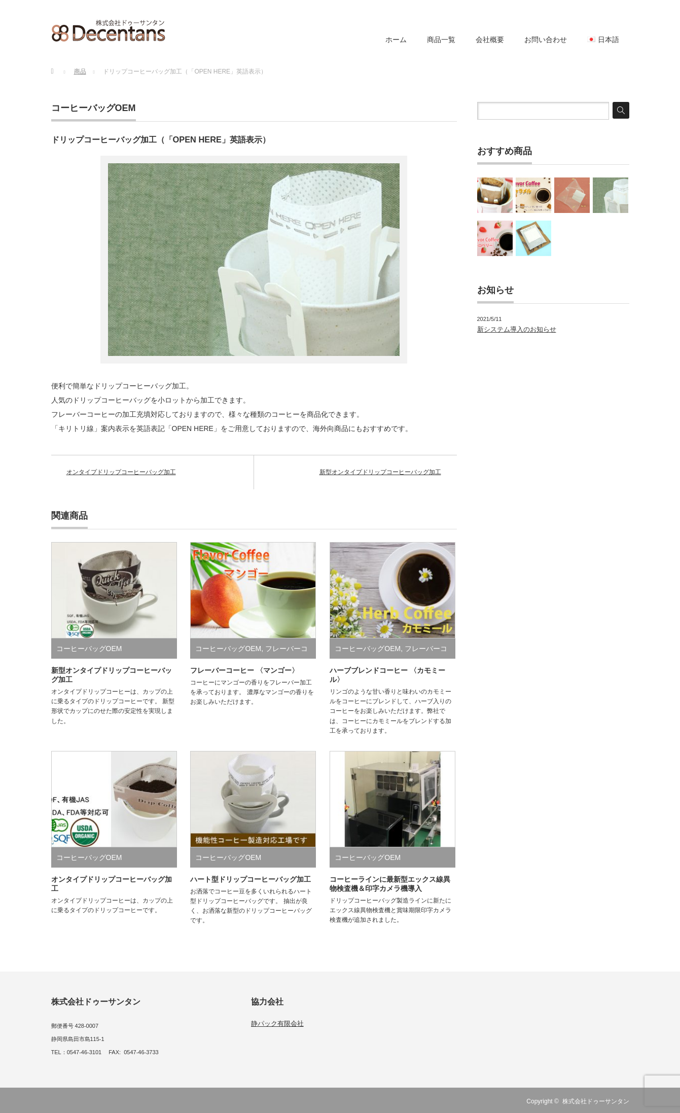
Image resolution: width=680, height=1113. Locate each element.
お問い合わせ (545, 39)
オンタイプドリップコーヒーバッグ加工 (121, 472)
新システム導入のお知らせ (516, 329)
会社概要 (490, 39)
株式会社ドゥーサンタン (595, 1101)
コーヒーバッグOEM (93, 108)
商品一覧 (441, 39)
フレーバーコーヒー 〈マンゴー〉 (244, 670)
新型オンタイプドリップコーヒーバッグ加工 (380, 472)
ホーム (396, 39)
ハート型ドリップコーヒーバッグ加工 (250, 879)
